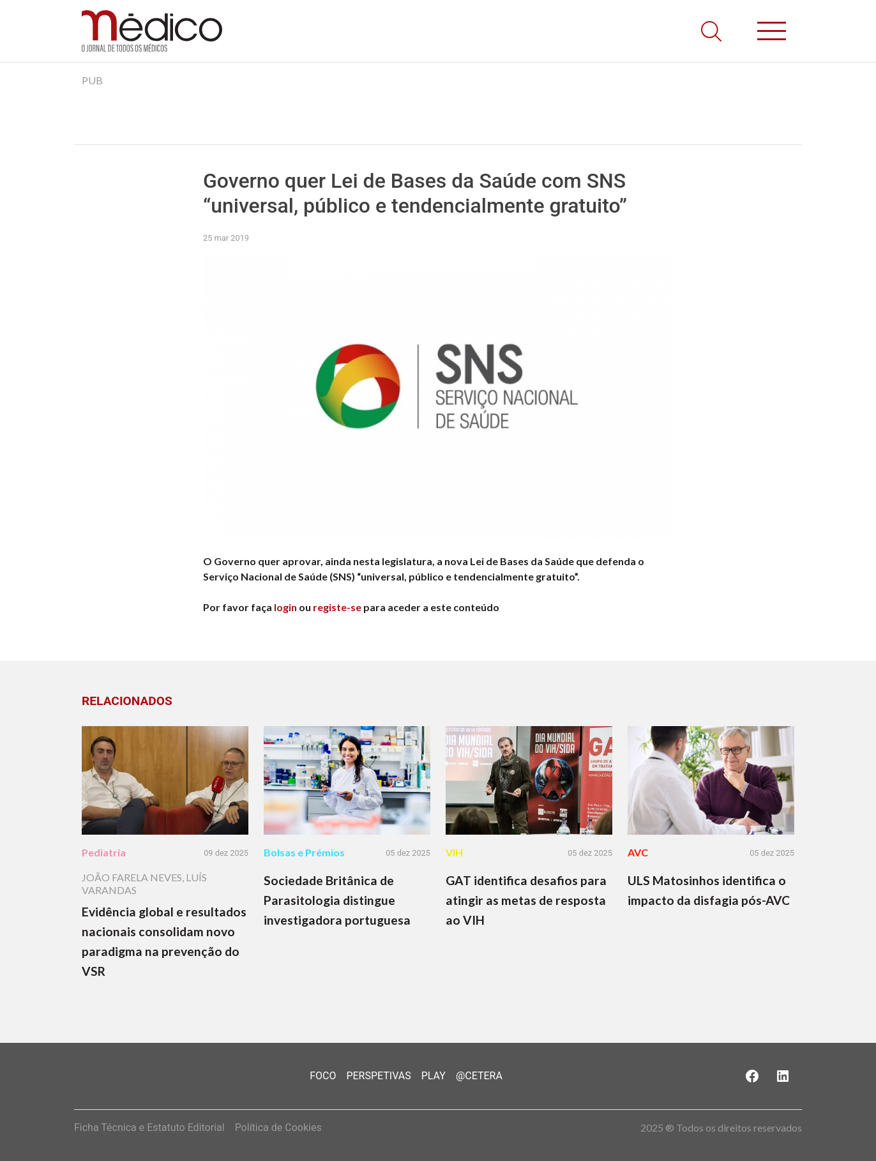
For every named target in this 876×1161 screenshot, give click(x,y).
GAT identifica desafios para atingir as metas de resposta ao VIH (526, 900)
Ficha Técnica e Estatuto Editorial (149, 1127)
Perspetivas (378, 1076)
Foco (323, 1076)
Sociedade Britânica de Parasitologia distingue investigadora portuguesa (337, 900)
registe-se (337, 607)
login (285, 607)
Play (433, 1076)
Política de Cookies (278, 1127)
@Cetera (479, 1076)
